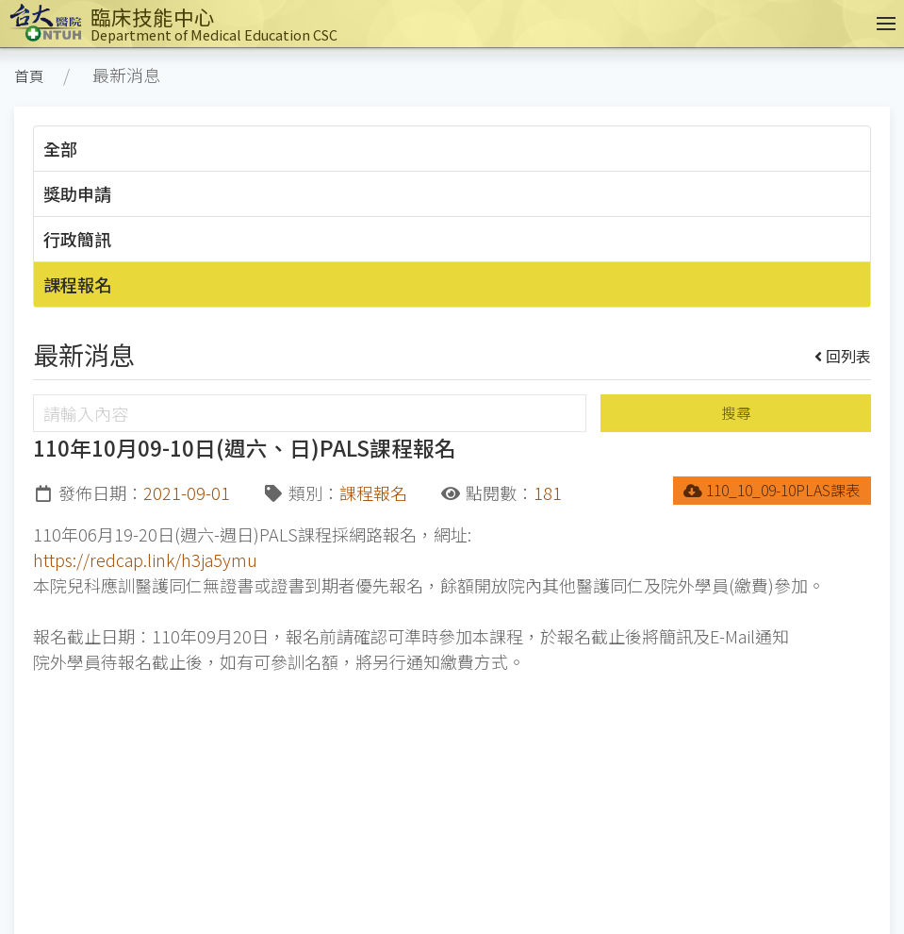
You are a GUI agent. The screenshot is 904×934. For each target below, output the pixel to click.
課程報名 (77, 284)
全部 (60, 148)
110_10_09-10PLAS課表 (772, 490)
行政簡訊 (77, 238)
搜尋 (736, 413)
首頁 (29, 76)
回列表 (843, 355)
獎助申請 (77, 193)
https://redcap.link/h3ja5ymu (145, 559)
